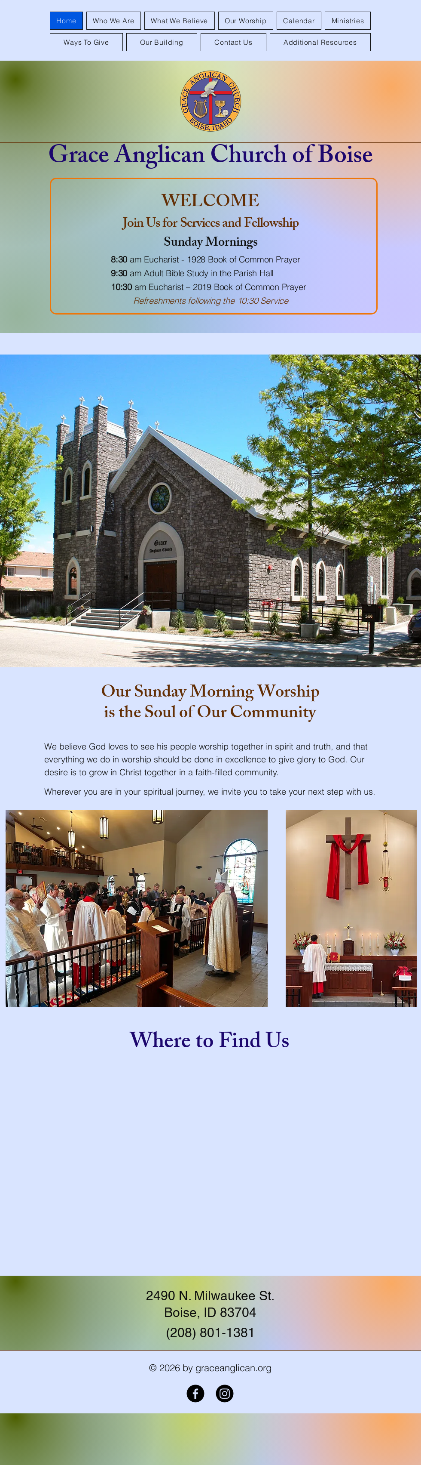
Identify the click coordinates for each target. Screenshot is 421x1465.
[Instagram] (224, 1393)
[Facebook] (195, 1393)
